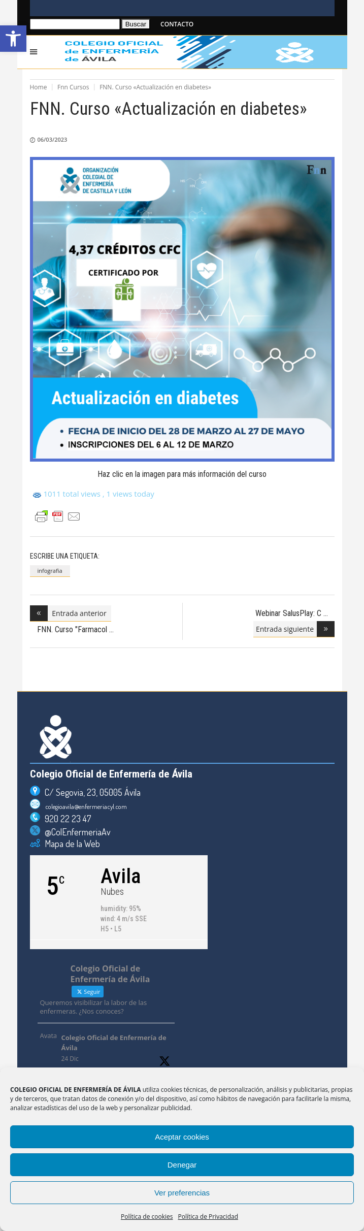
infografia (50, 570)
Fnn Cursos (73, 87)
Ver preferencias (182, 1192)
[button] (13, 38)
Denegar (182, 1164)
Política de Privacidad (208, 1216)
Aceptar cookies (182, 1136)
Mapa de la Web (70, 843)
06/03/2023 (53, 139)
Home (38, 87)
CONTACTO (176, 24)
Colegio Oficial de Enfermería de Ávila (114, 1042)
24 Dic (70, 1058)
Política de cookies (147, 1216)
